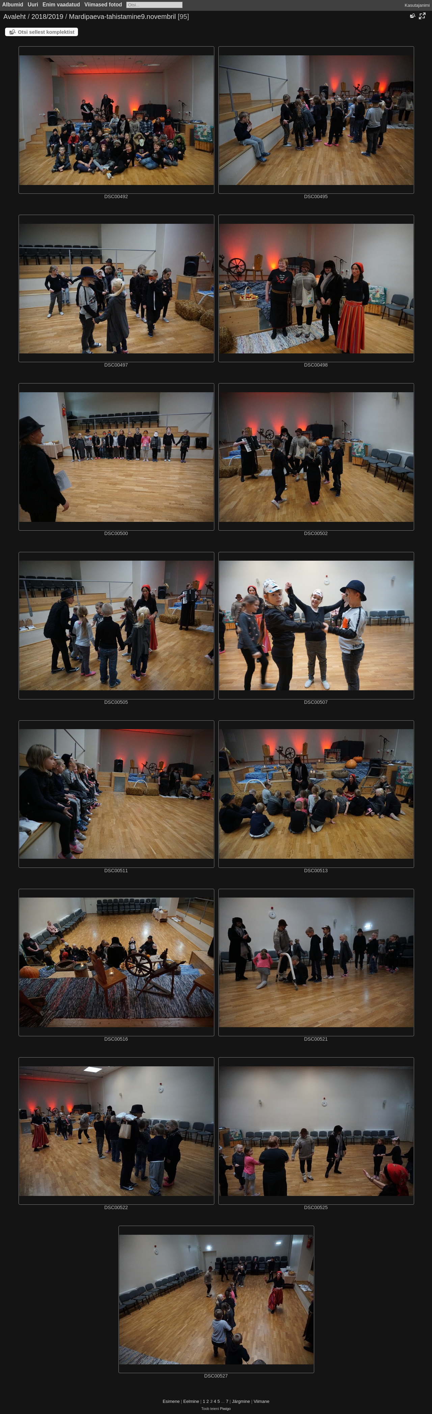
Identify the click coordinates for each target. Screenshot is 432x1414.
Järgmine (241, 1401)
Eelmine (191, 1401)
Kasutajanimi (417, 5)
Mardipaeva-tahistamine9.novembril (122, 16)
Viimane (261, 1401)
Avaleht (14, 16)
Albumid (12, 4)
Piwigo (225, 1409)
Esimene (171, 1401)
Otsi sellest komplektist (46, 32)
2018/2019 (47, 16)
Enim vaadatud (61, 4)
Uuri (33, 4)
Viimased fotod (103, 4)
